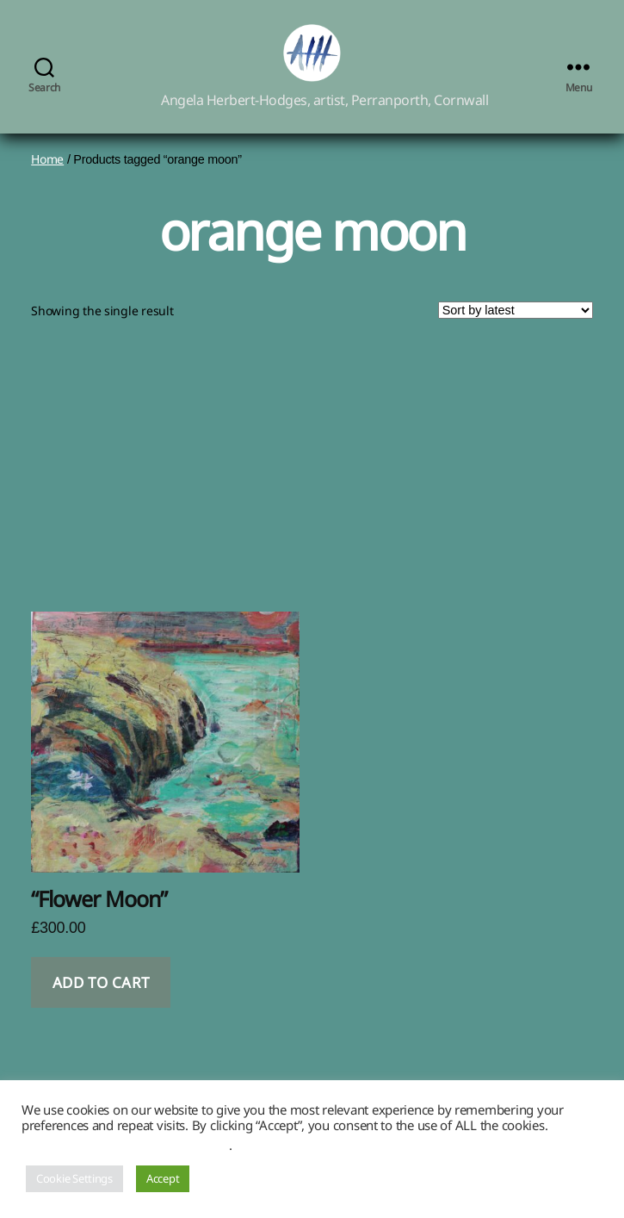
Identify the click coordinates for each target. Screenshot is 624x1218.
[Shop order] (515, 330)
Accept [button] (162, 1178)
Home (47, 179)
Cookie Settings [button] (74, 1178)
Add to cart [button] (101, 1002)
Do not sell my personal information (125, 1144)
